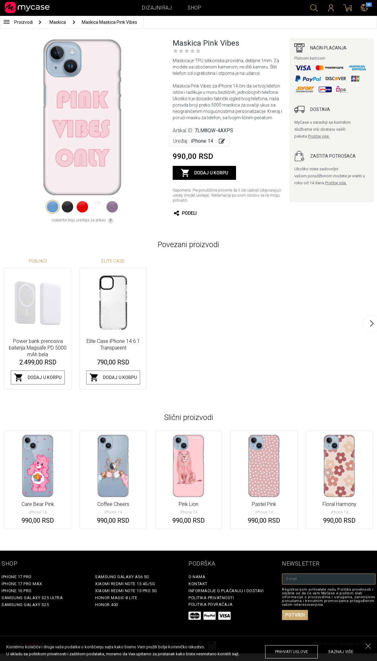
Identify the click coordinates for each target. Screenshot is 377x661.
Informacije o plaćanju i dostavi (226, 590)
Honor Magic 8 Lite (116, 597)
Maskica (58, 22)
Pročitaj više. (319, 136)
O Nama (196, 576)
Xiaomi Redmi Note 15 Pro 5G (126, 590)
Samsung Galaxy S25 (25, 604)
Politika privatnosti (211, 597)
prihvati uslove (291, 651)
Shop (194, 8)
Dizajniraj (157, 8)
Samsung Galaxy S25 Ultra (32, 597)
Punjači (38, 261)
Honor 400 (106, 604)
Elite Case (113, 261)
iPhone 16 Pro (17, 590)
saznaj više (340, 651)
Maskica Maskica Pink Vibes (109, 22)
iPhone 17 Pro (17, 576)
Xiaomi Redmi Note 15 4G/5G (125, 583)
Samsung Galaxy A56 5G (122, 576)
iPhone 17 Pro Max (22, 583)
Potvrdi (295, 615)
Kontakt (198, 583)
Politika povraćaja (210, 604)
